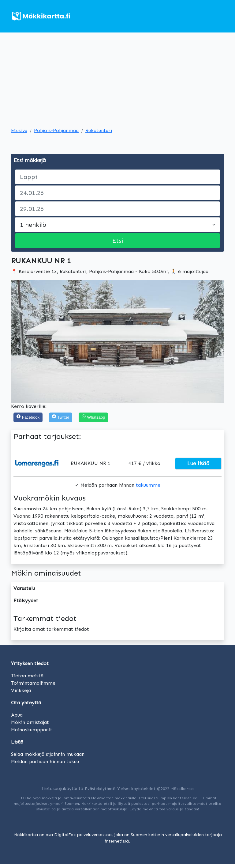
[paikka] (117, 176)
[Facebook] (28, 418)
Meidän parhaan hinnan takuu (45, 761)
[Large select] (117, 224)
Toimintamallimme (33, 683)
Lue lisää (198, 463)
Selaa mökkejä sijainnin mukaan (47, 754)
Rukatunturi (98, 130)
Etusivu (19, 130)
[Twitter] (60, 418)
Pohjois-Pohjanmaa (56, 130)
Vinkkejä (21, 690)
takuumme (148, 485)
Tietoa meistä (27, 676)
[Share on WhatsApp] (93, 418)
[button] (27, 341)
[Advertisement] (117, 81)
